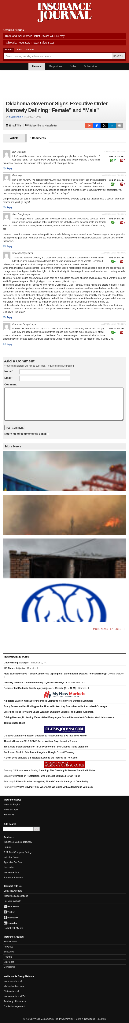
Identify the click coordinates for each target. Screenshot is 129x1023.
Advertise (8, 946)
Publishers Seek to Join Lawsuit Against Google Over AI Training (39, 752)
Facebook (11, 917)
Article (14, 138)
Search (118, 56)
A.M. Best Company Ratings (18, 852)
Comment (10, 384)
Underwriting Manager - (25, 662)
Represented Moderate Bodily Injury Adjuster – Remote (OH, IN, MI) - (47, 688)
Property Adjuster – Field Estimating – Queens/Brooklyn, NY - (44, 682)
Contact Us (9, 967)
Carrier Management (14, 1006)
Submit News (10, 941)
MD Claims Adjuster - (21, 668)
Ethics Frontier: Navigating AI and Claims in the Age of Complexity (52, 781)
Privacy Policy (66, 1019)
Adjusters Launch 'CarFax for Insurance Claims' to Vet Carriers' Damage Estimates (48, 701)
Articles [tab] (8, 49)
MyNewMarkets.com (14, 986)
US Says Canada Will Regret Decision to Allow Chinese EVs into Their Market (45, 735)
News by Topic (11, 809)
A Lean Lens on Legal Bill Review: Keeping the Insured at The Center (41, 757)
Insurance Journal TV (14, 996)
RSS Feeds (11, 906)
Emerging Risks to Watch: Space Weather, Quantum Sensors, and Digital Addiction (49, 712)
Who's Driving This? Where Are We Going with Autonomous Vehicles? (55, 787)
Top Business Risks (14, 723)
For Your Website (12, 901)
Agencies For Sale (13, 862)
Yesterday (9, 814)
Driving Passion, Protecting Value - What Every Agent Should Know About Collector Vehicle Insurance (59, 717)
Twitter (9, 912)
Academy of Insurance (15, 1001)
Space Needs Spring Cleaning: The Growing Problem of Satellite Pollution (56, 770)
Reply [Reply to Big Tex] (7, 168)
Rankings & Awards (14, 877)
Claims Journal (11, 991)
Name (8, 371)
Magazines (55, 66)
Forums (8, 847)
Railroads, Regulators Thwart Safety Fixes (29, 42)
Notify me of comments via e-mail (25, 433)
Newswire (9, 867)
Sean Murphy (16, 116)
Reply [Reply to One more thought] (7, 344)
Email (7, 377)
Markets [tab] (30, 49)
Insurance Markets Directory (18, 842)
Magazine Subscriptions (16, 896)
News (36, 66)
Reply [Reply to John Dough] (7, 246)
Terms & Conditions (85, 1019)
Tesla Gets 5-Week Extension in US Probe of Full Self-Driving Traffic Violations (46, 746)
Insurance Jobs (11, 872)
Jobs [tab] (19, 49)
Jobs (73, 66)
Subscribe (90, 66)
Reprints (8, 956)
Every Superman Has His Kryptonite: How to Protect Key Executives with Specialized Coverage (55, 706)
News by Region (12, 804)
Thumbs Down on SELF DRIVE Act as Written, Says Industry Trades (40, 741)
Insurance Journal (13, 981)
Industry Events (12, 857)
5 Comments (38, 138)
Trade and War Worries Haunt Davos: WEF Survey (34, 35)
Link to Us (9, 962)
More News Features (109, 629)
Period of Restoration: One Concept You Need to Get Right (48, 776)
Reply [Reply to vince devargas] (7, 317)
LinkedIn (10, 923)
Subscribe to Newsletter (41, 125)
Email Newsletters (13, 891)
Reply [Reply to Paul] (7, 207)
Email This (13, 125)
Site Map (101, 1019)
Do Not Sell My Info (13, 928)
